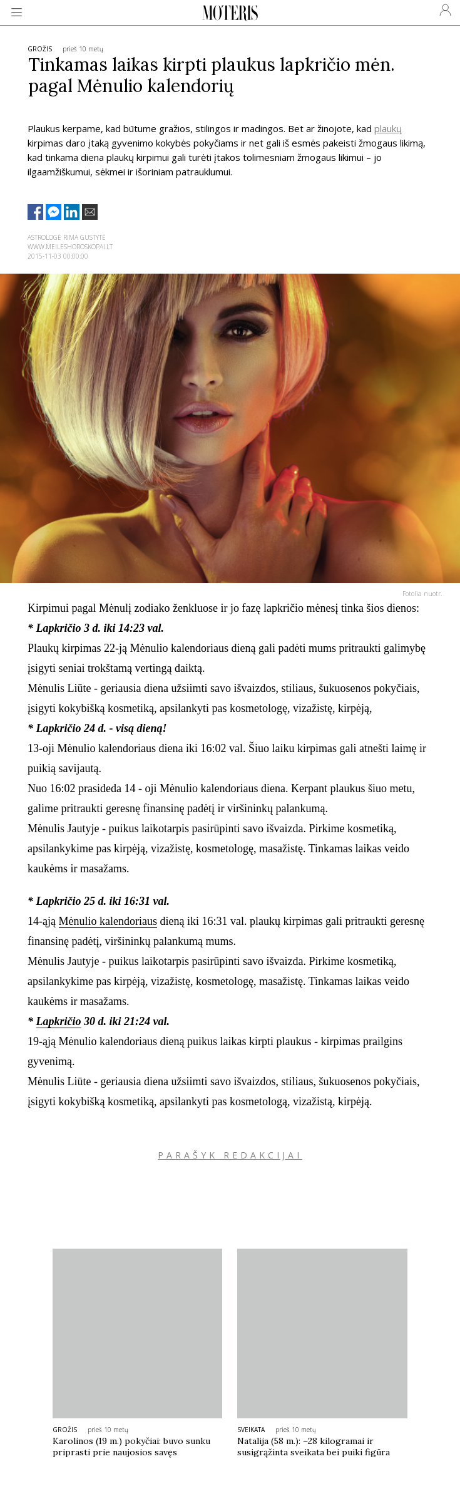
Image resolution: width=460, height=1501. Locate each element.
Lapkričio (58, 1021)
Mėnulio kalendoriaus (108, 921)
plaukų (388, 128)
